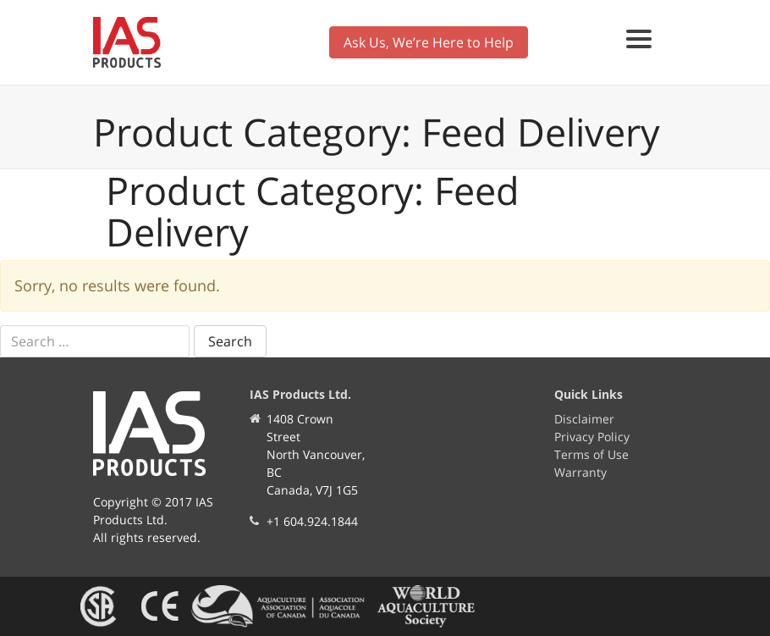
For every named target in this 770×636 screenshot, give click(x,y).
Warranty (580, 472)
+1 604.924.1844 (312, 521)
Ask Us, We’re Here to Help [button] (429, 42)
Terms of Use (591, 454)
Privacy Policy (592, 437)
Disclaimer (584, 419)
